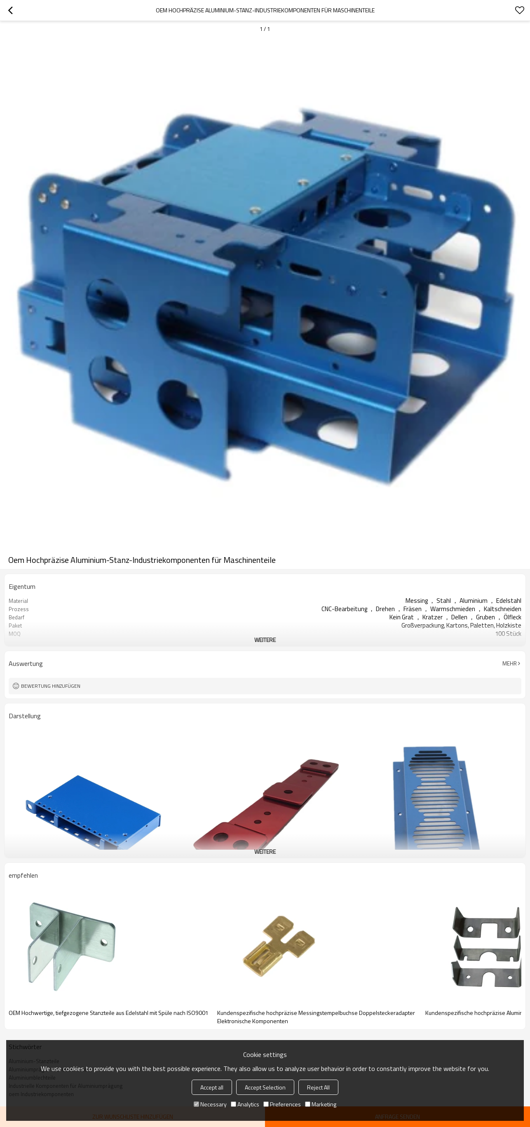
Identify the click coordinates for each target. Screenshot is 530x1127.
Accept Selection (265, 1087)
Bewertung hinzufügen (50, 686)
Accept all (211, 1087)
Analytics (245, 1104)
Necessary (210, 1104)
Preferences (282, 1104)
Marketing (320, 1104)
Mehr (509, 663)
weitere (265, 639)
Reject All (318, 1087)
